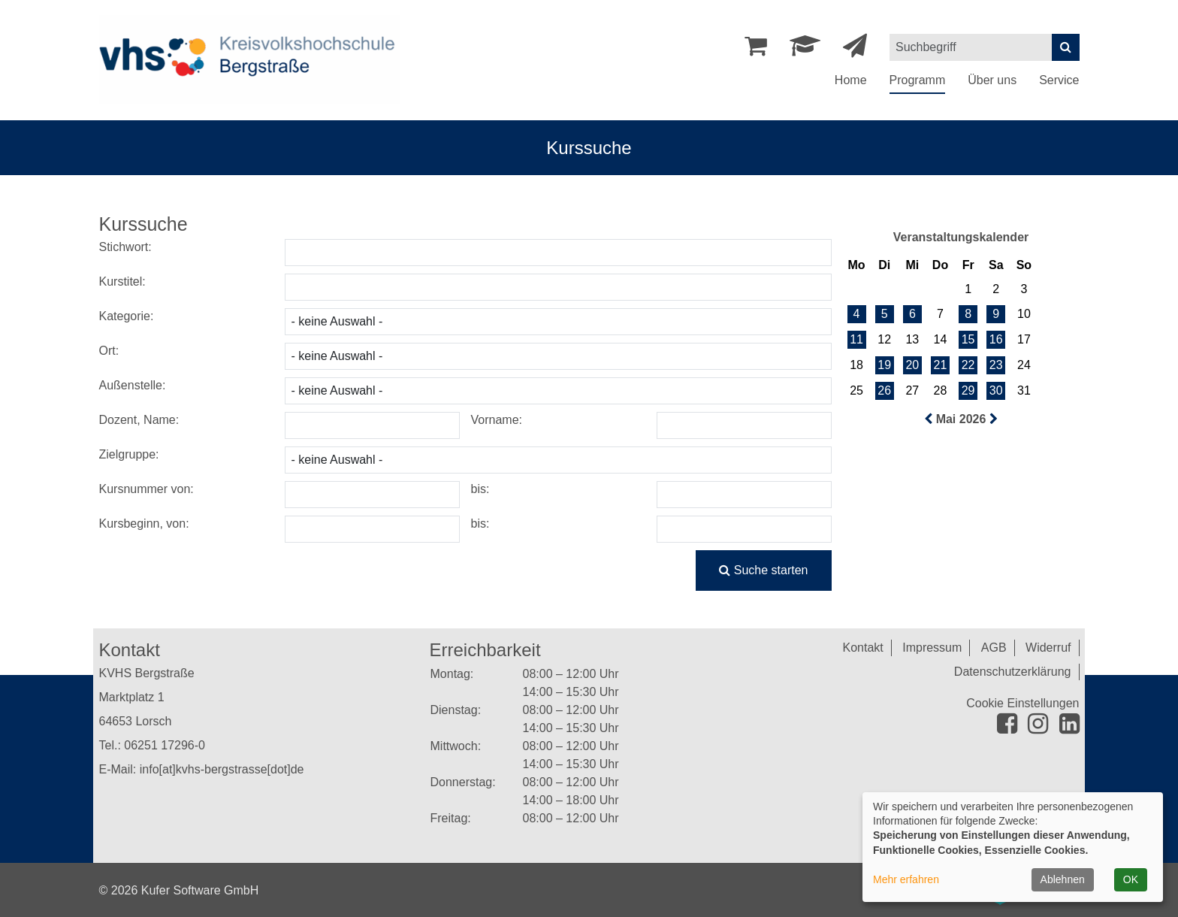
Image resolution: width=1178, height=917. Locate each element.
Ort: (109, 350)
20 (912, 365)
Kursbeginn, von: (144, 523)
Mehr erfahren (906, 879)
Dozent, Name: (139, 419)
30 (996, 390)
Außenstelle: (132, 385)
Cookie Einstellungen (1022, 703)
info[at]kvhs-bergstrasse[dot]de (222, 769)
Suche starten (763, 570)
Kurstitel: (122, 281)
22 (968, 365)
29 (968, 390)
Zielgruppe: (129, 454)
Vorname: (496, 419)
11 (856, 339)
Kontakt (863, 647)
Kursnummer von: (146, 489)
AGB (994, 647)
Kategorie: (126, 316)
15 (968, 339)
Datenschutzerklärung (1012, 671)
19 (884, 365)
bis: (480, 489)
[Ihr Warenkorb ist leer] (756, 50)
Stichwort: (125, 247)
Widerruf (1048, 647)
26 (884, 390)
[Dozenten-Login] (805, 50)
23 (996, 365)
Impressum (932, 647)
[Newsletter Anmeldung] (855, 50)
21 (940, 365)
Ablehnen (1063, 879)
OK (1130, 879)
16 (996, 339)
